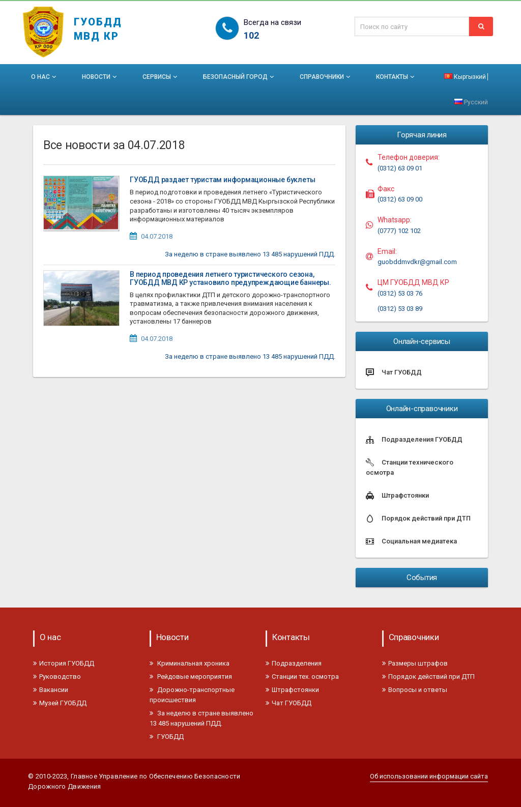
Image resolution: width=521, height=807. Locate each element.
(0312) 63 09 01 (400, 168)
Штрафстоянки (292, 690)
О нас (44, 77)
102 (251, 35)
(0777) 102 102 (399, 231)
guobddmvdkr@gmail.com (417, 262)
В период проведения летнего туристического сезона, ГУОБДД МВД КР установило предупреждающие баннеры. (230, 278)
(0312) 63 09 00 (400, 199)
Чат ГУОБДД (288, 703)
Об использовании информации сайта (429, 776)
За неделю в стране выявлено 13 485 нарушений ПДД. (250, 254)
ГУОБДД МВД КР (98, 24)
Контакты (396, 77)
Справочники (326, 77)
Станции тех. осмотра (302, 676)
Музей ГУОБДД (59, 703)
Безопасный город (239, 77)
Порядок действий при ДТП (428, 676)
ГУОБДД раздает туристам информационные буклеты (222, 180)
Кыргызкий (465, 76)
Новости (100, 77)
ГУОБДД (167, 736)
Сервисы (160, 77)
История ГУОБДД (63, 663)
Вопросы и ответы (414, 690)
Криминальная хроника (189, 663)
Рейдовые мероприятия (191, 676)
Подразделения (294, 663)
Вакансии (50, 690)
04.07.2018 (156, 236)
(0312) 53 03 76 (400, 293)
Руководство (57, 676)
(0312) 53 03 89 (400, 308)
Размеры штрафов (415, 663)
